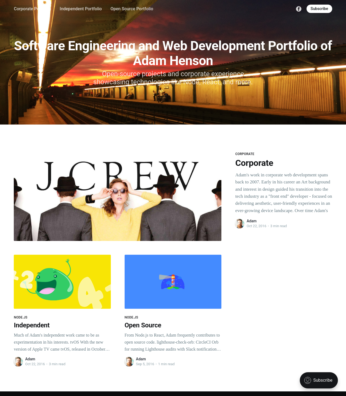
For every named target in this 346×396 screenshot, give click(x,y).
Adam (252, 221)
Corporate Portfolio (32, 8)
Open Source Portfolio (132, 8)
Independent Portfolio (81, 8)
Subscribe (319, 8)
